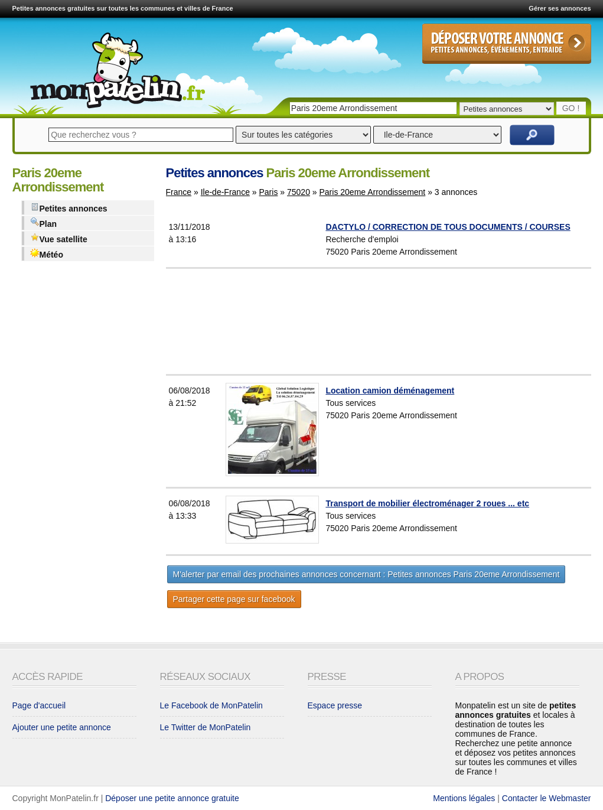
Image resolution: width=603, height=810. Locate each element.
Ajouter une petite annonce (61, 727)
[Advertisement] (408, 321)
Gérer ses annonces (560, 8)
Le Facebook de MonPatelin (211, 705)
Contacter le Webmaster (546, 798)
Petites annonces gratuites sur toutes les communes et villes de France (122, 8)
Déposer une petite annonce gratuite (172, 798)
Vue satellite (58, 238)
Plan (43, 223)
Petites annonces (68, 207)
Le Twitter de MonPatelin (205, 727)
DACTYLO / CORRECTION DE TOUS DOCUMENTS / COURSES (447, 227)
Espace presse (335, 705)
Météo (46, 253)
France (179, 192)
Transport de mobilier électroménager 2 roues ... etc (427, 503)
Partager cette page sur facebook (234, 599)
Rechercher (532, 135)
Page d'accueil (39, 705)
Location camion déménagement (389, 390)
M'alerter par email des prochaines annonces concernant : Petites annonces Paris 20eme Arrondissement (366, 574)
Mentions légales (464, 798)
